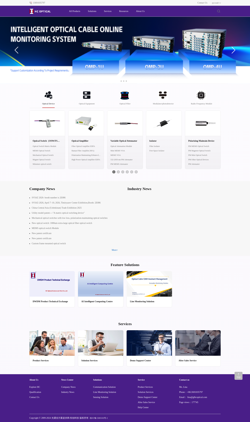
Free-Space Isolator (156, 151)
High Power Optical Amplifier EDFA (86, 160)
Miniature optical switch (42, 164)
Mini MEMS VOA (117, 151)
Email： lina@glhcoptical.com (193, 397)
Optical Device (48, 103)
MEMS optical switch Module (45, 228)
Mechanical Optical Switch (43, 155)
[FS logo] (46, 11)
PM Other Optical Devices (198, 160)
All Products (74, 11)
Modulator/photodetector (163, 103)
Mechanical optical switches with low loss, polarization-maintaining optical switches (70, 218)
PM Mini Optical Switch (197, 155)
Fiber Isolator (154, 146)
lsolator (153, 141)
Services (107, 11)
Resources (124, 11)
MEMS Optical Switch (41, 151)
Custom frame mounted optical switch (49, 243)
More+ (115, 250)
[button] (16, 50)
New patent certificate (41, 233)
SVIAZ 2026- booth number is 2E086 (49, 197)
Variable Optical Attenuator (123, 141)
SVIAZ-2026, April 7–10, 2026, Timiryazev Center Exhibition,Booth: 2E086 (66, 203)
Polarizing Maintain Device (201, 141)
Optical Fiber (125, 103)
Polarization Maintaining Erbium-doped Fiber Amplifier (86, 155)
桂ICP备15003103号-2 (99, 418)
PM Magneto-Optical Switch (199, 151)
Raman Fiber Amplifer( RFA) (83, 151)
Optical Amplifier (80, 141)
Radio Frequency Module (201, 103)
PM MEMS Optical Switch (198, 146)
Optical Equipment (87, 103)
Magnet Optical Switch (41, 160)
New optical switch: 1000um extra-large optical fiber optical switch (62, 223)
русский (215, 3)
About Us (140, 11)
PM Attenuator (194, 164)
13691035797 (39, 3)
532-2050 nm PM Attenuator (121, 160)
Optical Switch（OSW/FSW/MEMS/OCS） (47, 141)
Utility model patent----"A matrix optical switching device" (58, 213)
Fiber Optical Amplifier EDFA (83, 146)
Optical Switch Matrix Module (44, 146)
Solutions (92, 11)
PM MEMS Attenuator (119, 164)
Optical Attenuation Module (121, 146)
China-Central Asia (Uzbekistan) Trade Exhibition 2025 (57, 208)
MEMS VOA (115, 155)
